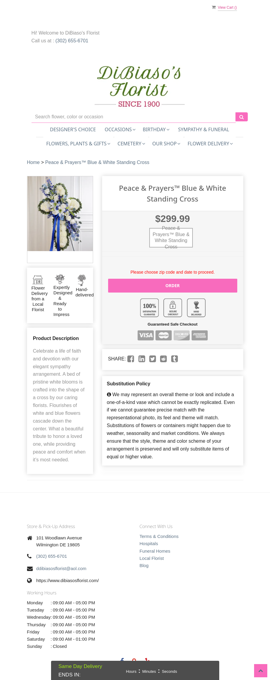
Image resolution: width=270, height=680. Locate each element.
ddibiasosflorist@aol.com (61, 568)
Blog (144, 565)
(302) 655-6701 (72, 40)
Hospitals (149, 543)
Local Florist (152, 558)
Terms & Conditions (159, 536)
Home (33, 162)
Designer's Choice (73, 129)
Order (172, 285)
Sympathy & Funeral (203, 129)
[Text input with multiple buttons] (134, 117)
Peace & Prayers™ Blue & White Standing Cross (97, 162)
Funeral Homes (155, 551)
